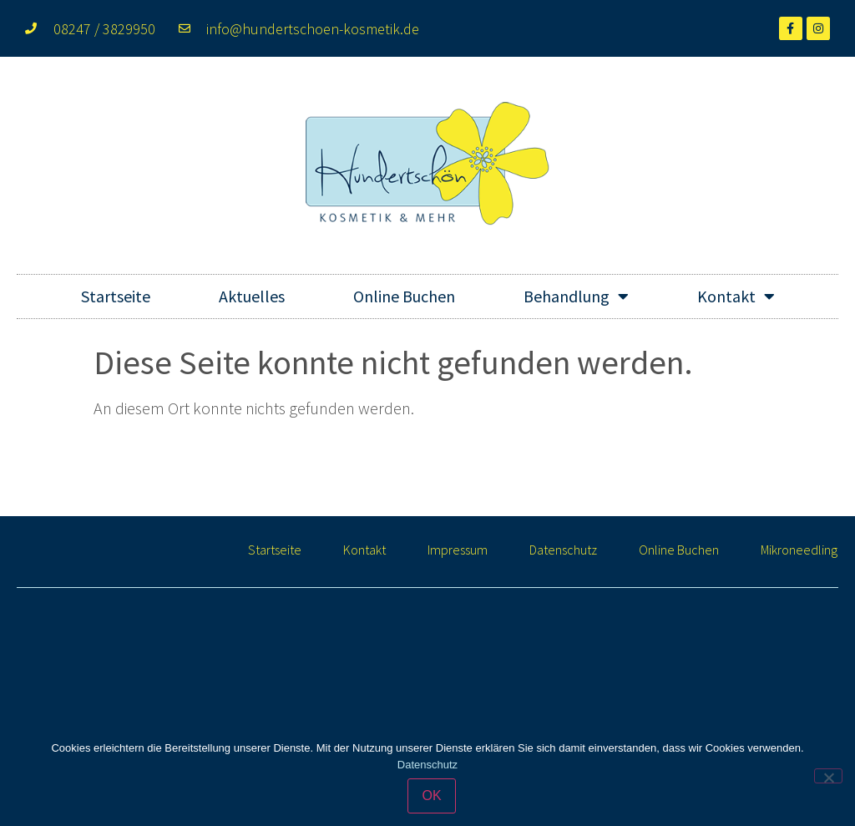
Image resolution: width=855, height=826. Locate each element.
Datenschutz (563, 549)
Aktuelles (252, 296)
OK (431, 795)
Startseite (115, 296)
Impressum (458, 549)
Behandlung (576, 296)
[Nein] (828, 775)
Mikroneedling (799, 549)
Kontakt (736, 296)
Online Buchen (404, 296)
